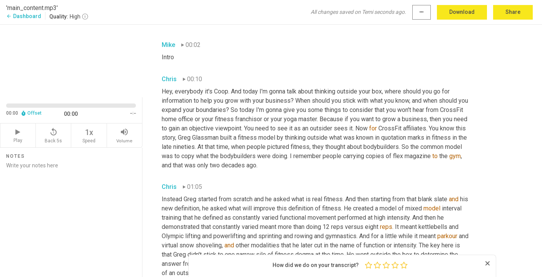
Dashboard (23, 16)
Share (512, 12)
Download (462, 12)
